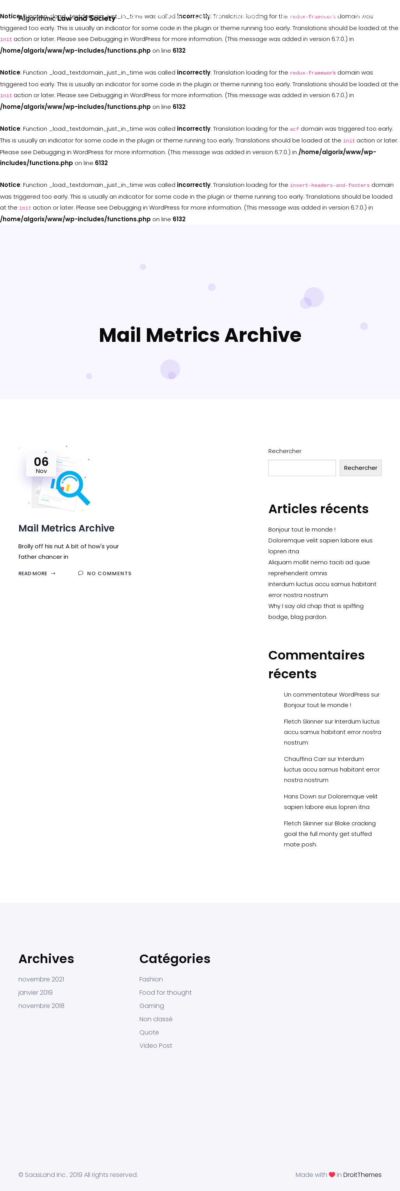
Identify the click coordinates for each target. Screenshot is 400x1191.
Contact (361, 16)
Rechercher (285, 451)
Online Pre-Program (168, 19)
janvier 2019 (35, 993)
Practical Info (291, 19)
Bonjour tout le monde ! (302, 529)
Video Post (155, 1046)
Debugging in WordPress (125, 39)
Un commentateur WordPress (327, 694)
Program (133, 16)
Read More (37, 573)
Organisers (326, 16)
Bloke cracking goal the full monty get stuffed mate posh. (330, 833)
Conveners (209, 16)
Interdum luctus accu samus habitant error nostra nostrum (332, 732)
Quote (149, 1032)
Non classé (156, 1019)
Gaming (151, 1006)
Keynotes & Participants (248, 19)
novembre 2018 (41, 1006)
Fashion (151, 979)
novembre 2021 (41, 979)
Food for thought (165, 993)
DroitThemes (362, 1174)
